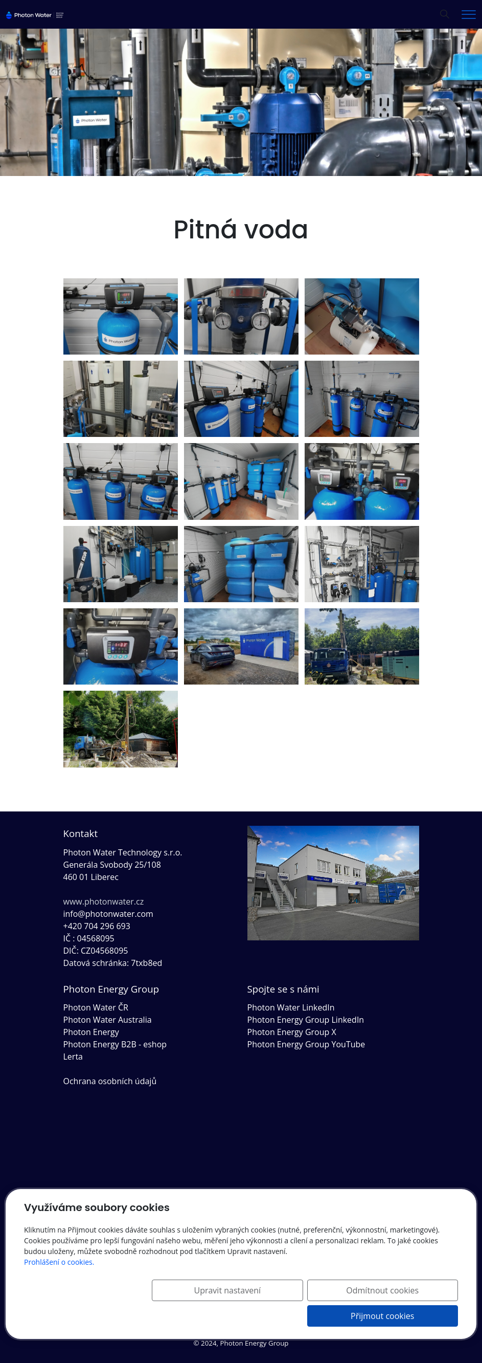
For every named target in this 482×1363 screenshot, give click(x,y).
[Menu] (469, 14)
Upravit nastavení (204, 1316)
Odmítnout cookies (306, 1316)
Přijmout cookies (409, 1316)
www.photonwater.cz (103, 901)
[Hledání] (444, 14)
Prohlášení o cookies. (59, 1287)
